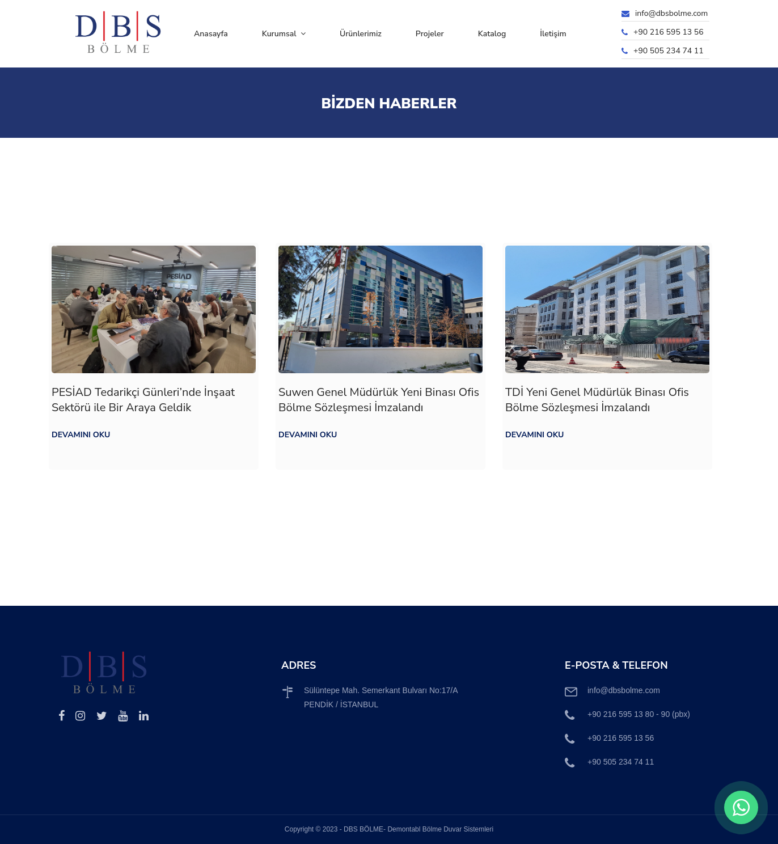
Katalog (492, 33)
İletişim (553, 33)
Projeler (430, 33)
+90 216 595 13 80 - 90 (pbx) (638, 714)
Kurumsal (284, 33)
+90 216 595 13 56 (668, 32)
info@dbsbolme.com (671, 13)
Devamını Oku (81, 434)
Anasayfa (211, 33)
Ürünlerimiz (361, 33)
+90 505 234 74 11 (668, 50)
